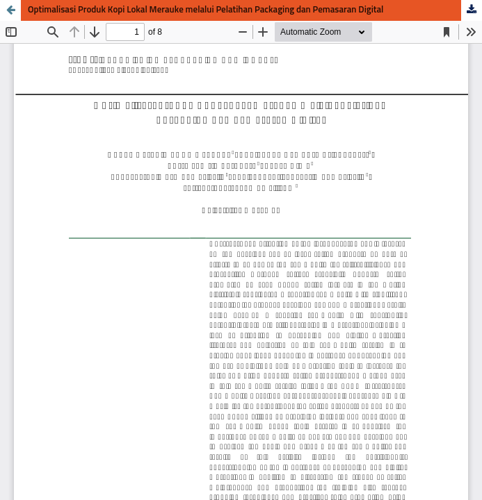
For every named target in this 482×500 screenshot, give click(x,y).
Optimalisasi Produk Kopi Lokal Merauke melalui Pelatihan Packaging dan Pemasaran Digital (205, 10)
